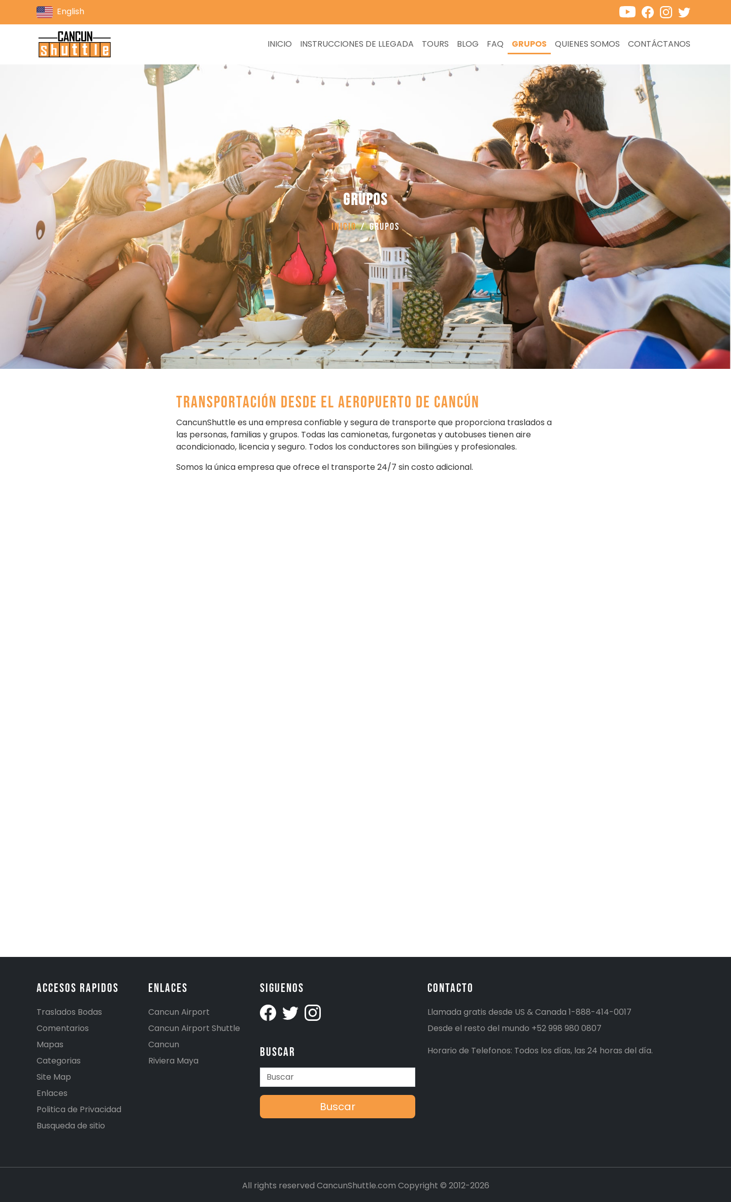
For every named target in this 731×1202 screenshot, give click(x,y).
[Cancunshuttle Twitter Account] (291, 1012)
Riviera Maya (173, 1061)
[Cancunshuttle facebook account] (269, 1012)
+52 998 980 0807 (566, 1028)
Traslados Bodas (69, 1012)
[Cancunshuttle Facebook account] (651, 11)
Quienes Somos (587, 44)
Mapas (50, 1044)
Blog (468, 44)
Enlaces (52, 1093)
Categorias (59, 1061)
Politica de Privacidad (79, 1109)
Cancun (163, 1044)
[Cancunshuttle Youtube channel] (630, 11)
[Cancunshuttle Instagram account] (669, 11)
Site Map (54, 1077)
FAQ (495, 44)
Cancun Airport (179, 1012)
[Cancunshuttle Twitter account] (686, 11)
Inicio (280, 44)
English (60, 12)
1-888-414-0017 (600, 1012)
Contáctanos (659, 44)
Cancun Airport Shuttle (194, 1028)
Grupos (529, 44)
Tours (435, 44)
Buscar (337, 1107)
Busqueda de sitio (71, 1125)
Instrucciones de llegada (357, 44)
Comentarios (63, 1028)
